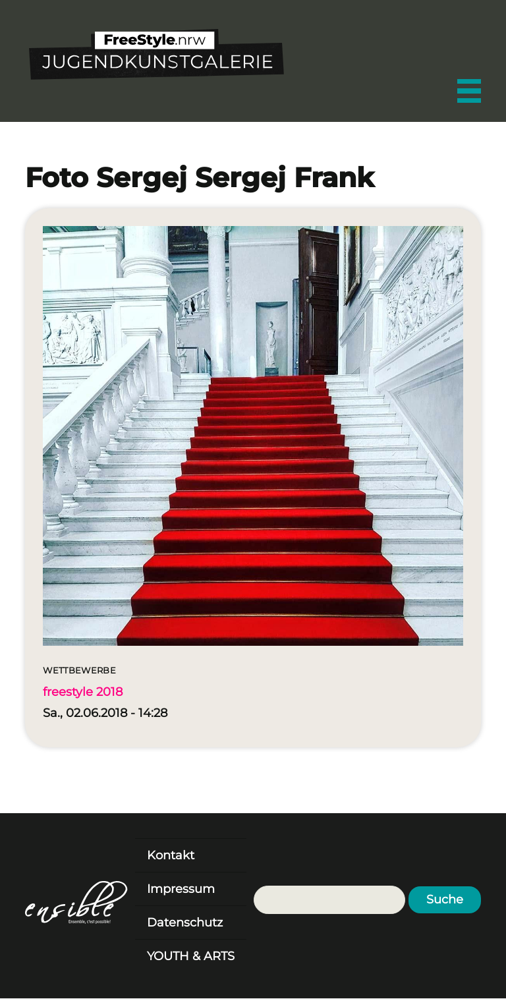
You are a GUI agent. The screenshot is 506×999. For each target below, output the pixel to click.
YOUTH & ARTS (191, 956)
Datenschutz (185, 922)
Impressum (181, 889)
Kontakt (170, 855)
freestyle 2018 (83, 692)
